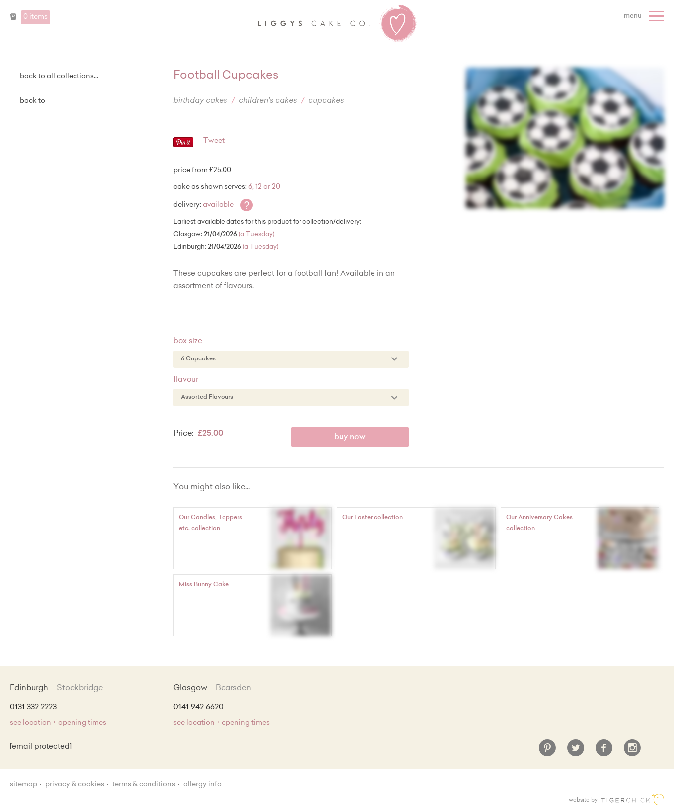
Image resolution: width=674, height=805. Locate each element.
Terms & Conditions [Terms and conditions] (143, 784)
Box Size (187, 341)
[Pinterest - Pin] (183, 145)
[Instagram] (632, 751)
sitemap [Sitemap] (23, 784)
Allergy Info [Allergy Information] (202, 784)
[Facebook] (604, 751)
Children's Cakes (268, 101)
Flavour (185, 380)
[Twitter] (575, 751)
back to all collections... (59, 76)
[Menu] (645, 16)
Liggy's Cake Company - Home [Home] (337, 24)
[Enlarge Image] (565, 138)
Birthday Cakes (200, 101)
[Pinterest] (547, 751)
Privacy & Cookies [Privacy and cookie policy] (74, 784)
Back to (32, 101)
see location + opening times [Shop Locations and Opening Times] (58, 723)
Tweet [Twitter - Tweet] (214, 141)
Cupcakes (326, 101)
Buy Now (350, 437)
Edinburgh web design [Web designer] (632, 799)
